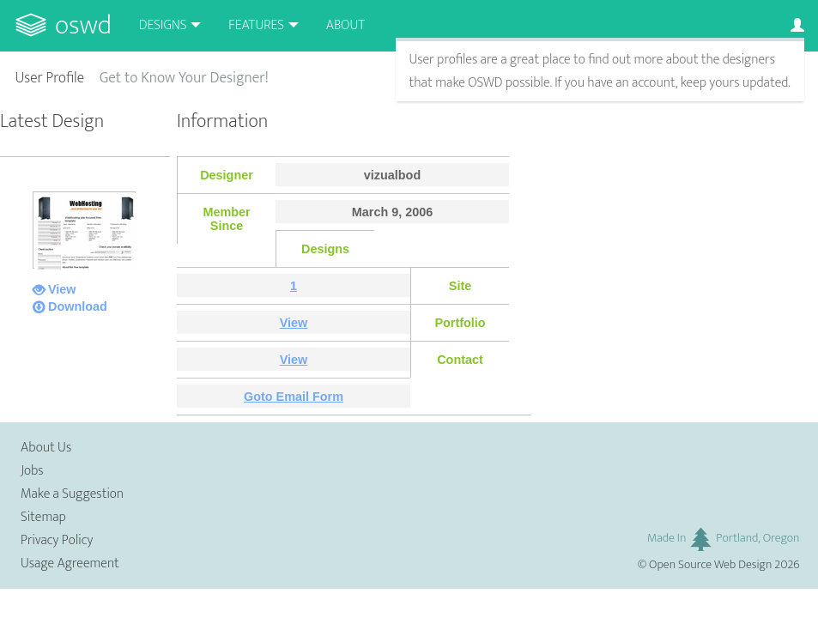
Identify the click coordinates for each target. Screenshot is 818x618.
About (345, 25)
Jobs (32, 470)
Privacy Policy (57, 540)
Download (77, 306)
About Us (46, 447)
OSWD (83, 25)
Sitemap (43, 517)
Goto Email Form (293, 396)
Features (256, 25)
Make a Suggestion (72, 494)
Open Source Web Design (710, 564)
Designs (163, 25)
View (62, 289)
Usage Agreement (70, 563)
